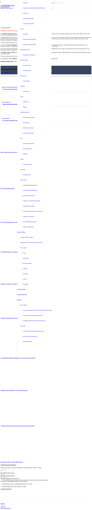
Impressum (3, 507)
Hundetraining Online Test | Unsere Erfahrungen (14, 390)
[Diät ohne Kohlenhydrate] (11, 167)
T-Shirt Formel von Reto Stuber (10, 89)
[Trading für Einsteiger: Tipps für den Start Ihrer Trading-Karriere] (11, 262)
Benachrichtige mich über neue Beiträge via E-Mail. (14, 487)
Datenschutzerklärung (6, 508)
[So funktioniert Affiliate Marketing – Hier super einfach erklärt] (11, 337)
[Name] (7, 475)
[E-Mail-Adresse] (7, 477)
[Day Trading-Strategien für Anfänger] (11, 118)
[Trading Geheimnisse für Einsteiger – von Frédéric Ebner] (11, 297)
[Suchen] (57, 3)
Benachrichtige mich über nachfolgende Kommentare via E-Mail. (17, 484)
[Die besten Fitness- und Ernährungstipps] (11, 441)
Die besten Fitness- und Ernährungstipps (12, 462)
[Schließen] (52, 8)
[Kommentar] (8, 471)
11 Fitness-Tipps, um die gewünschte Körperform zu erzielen (17, 426)
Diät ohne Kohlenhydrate (8, 188)
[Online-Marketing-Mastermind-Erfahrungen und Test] (11, 102)
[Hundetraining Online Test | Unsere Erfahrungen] (11, 369)
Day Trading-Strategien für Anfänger (11, 120)
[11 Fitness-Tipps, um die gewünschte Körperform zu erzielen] (11, 404)
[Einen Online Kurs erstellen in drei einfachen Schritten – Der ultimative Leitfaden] (11, 131)
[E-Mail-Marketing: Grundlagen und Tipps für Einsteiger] (11, 230)
